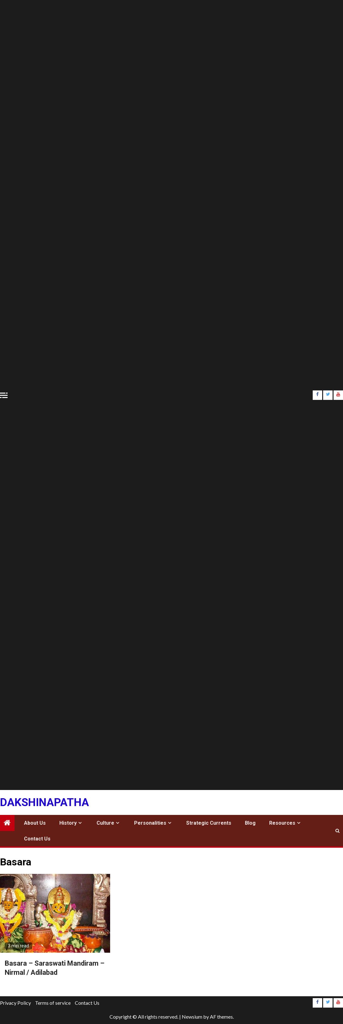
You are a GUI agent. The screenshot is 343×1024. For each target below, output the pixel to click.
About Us (35, 823)
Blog (250, 823)
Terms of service (53, 1003)
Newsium (192, 1017)
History (68, 823)
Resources (282, 823)
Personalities (150, 823)
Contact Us (37, 839)
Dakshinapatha (44, 802)
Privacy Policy (15, 1003)
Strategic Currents (208, 823)
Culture (105, 823)
